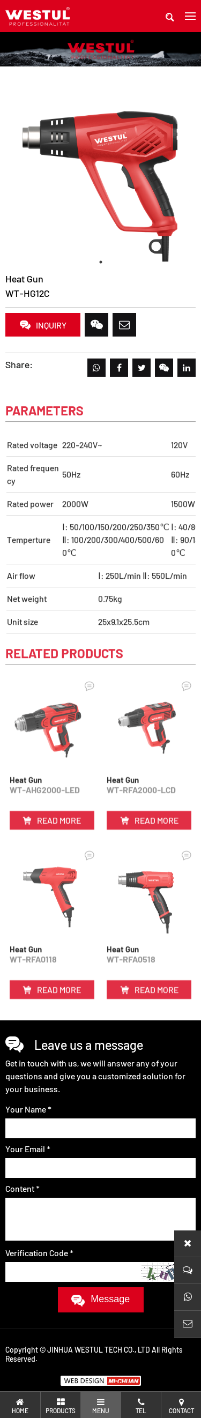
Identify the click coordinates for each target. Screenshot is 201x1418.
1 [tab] (100, 262)
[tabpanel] (100, 178)
